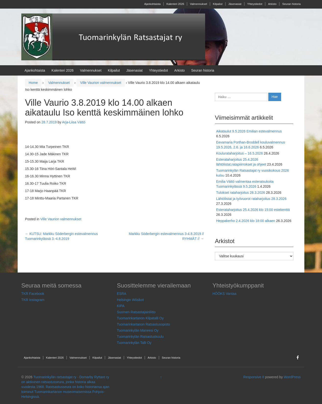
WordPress (292, 377)
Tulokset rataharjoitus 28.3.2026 (240, 193)
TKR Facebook (32, 294)
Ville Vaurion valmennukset (100, 83)
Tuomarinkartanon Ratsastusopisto (143, 324)
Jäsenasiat (235, 3)
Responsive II (253, 377)
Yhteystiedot (254, 3)
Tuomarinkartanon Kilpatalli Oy (140, 318)
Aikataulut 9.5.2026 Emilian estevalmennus (249, 131)
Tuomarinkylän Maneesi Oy (138, 330)
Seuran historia (291, 3)
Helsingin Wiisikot (130, 300)
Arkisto (272, 3)
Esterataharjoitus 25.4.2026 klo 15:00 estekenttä (253, 210)
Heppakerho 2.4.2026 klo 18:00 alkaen (245, 221)
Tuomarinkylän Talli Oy (134, 343)
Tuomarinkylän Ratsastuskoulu (140, 337)
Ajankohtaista (152, 3)
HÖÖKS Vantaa (224, 294)
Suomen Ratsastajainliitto (136, 312)
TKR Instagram (32, 300)
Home (33, 83)
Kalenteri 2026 (175, 3)
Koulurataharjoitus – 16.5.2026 (239, 153)
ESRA (121, 294)
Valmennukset (198, 3)
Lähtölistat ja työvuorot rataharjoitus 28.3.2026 (251, 199)
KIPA (120, 306)
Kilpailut (218, 3)
